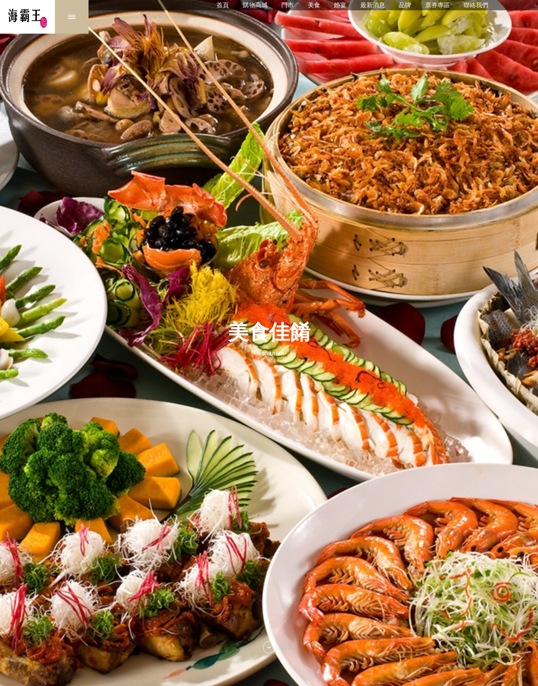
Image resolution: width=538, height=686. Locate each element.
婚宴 (340, 5)
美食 (314, 5)
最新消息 (372, 5)
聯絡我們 (476, 5)
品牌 (405, 5)
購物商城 (255, 5)
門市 (287, 5)
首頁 (223, 5)
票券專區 (437, 5)
